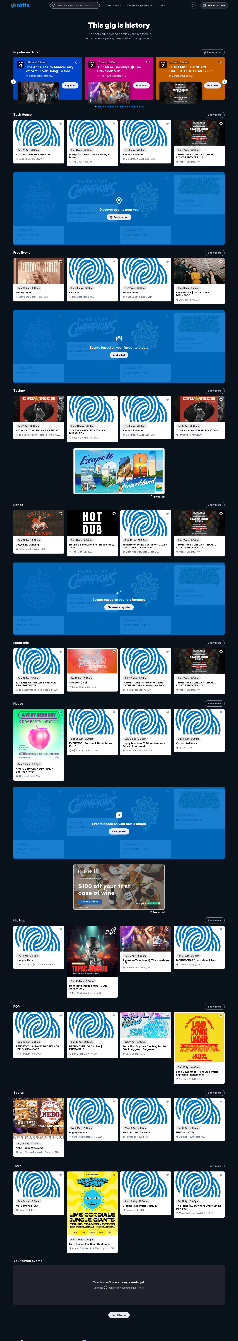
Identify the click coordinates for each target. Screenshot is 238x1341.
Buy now (70, 85)
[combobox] (75, 5)
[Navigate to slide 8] (113, 107)
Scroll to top (119, 1315)
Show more (214, 114)
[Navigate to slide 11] (120, 107)
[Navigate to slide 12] (122, 107)
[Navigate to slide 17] (135, 107)
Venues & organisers (139, 5)
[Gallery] (119, 82)
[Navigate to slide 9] (115, 107)
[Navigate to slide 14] (127, 107)
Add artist (119, 355)
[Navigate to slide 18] (137, 107)
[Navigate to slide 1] (96, 107)
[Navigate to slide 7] (110, 107)
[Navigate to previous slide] (13, 81)
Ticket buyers (113, 5)
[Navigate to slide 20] (142, 107)
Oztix (162, 5)
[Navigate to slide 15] (130, 107)
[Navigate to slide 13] (125, 107)
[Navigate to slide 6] (108, 107)
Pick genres (119, 831)
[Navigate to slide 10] (118, 107)
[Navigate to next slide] (224, 81)
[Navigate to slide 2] (98, 107)
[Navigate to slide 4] (103, 107)
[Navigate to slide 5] (105, 107)
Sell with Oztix (214, 5)
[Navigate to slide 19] (139, 107)
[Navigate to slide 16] (132, 107)
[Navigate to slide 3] (101, 107)
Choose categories (119, 607)
